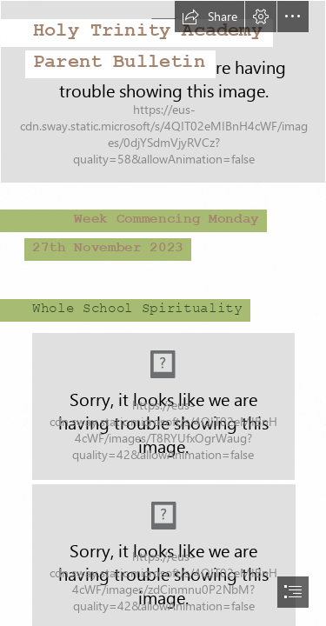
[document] (163, 313)
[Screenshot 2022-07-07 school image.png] (163, 91)
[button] (209, 16)
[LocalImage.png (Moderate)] (163, 406)
